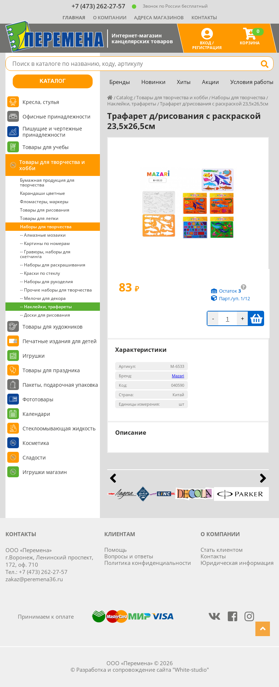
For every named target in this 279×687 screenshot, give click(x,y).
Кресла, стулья (41, 102)
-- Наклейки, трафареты (46, 306)
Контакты (204, 17)
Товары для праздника (51, 370)
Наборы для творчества (46, 226)
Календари (36, 414)
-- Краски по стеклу (40, 273)
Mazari (178, 375)
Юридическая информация (237, 562)
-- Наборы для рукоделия (46, 281)
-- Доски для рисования (45, 315)
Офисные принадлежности (56, 116)
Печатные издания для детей (60, 341)
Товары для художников (52, 327)
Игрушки (34, 356)
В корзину (256, 318)
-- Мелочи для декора (43, 298)
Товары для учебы (46, 147)
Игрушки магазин (45, 472)
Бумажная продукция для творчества (47, 182)
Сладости (34, 457)
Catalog (124, 97)
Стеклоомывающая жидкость (59, 428)
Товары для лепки (39, 218)
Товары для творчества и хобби (52, 165)
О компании (109, 17)
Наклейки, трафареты (131, 103)
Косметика (36, 443)
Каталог (53, 81)
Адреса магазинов (159, 17)
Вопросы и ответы (128, 556)
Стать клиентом (222, 549)
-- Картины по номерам (45, 243)
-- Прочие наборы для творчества (56, 290)
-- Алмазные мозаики (43, 235)
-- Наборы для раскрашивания (52, 264)
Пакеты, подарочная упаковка (60, 385)
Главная (73, 17)
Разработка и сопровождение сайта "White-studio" (142, 669)
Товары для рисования (44, 210)
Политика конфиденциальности (147, 562)
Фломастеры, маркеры (44, 201)
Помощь (115, 549)
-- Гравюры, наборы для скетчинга (45, 254)
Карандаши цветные (42, 193)
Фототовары (38, 399)
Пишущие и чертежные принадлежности (52, 131)
